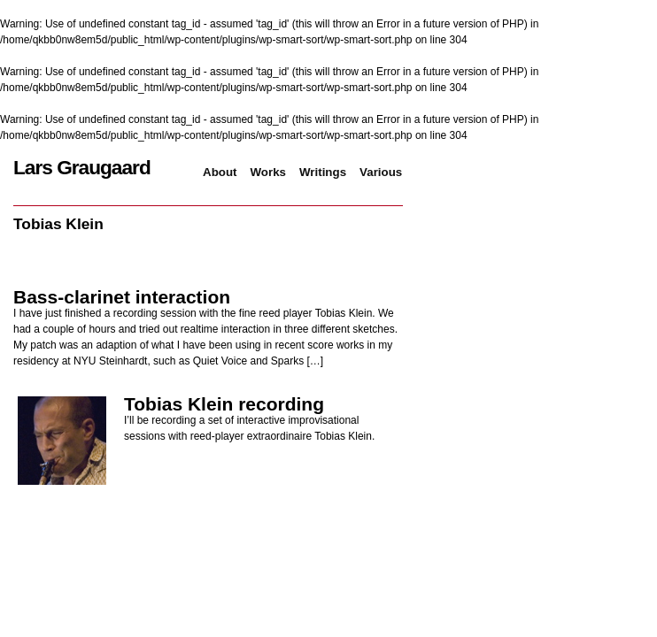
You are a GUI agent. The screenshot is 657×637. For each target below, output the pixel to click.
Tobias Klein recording (224, 404)
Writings (322, 172)
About (220, 172)
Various (380, 172)
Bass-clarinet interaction (121, 297)
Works (269, 172)
